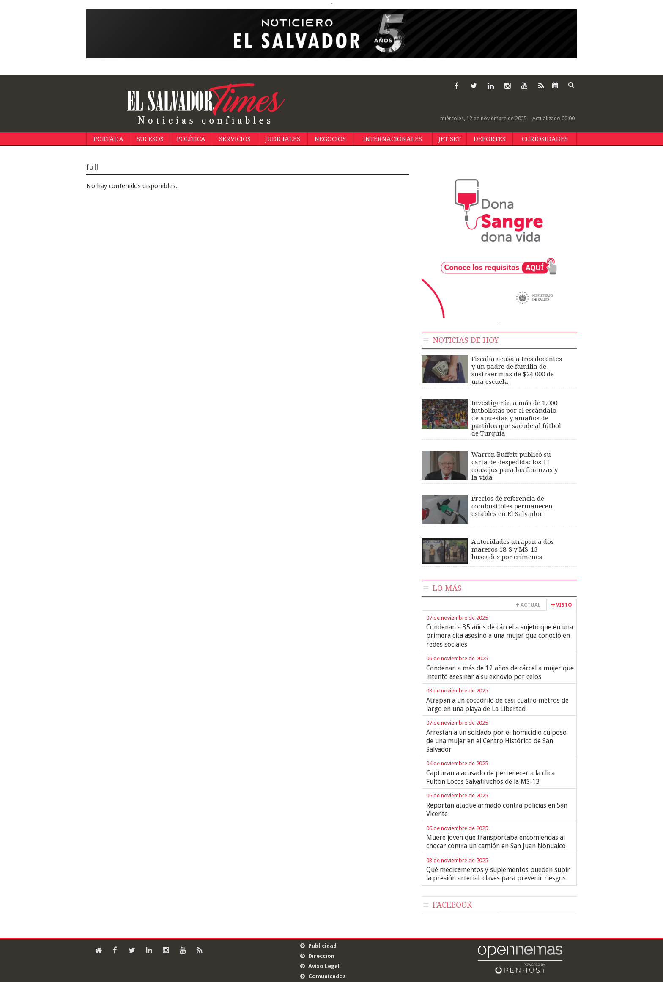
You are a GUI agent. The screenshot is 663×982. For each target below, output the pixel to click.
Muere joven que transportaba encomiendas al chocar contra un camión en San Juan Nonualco (496, 841)
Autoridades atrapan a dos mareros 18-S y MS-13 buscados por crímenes (512, 549)
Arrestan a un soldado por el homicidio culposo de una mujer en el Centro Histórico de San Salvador (496, 741)
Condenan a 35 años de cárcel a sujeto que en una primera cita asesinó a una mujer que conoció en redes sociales (499, 635)
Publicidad (322, 946)
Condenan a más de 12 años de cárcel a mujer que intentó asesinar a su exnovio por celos (500, 672)
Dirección (321, 956)
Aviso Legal (324, 966)
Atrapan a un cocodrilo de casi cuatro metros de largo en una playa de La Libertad (497, 704)
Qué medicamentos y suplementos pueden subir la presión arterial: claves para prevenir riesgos (498, 874)
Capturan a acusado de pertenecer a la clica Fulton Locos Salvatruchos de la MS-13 (490, 777)
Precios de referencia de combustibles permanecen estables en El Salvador (512, 506)
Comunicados (327, 976)
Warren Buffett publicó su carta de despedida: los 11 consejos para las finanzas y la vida (514, 466)
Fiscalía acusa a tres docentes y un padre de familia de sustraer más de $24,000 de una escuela (516, 370)
